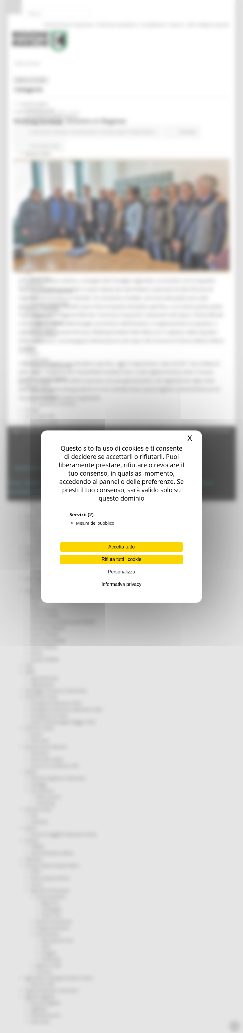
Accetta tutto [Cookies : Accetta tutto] (121, 546)
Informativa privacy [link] (121, 584)
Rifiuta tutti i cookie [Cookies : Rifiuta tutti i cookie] (121, 559)
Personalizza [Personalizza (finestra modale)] (121, 571)
